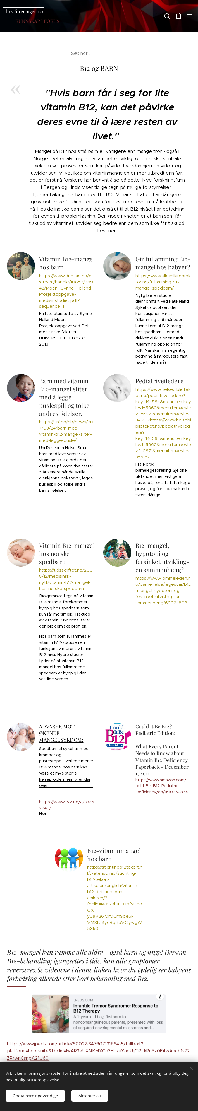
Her (43, 813)
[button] (167, 16)
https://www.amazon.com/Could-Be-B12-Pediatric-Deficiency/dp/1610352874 (162, 785)
